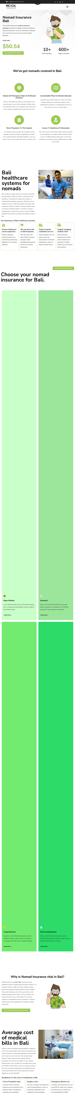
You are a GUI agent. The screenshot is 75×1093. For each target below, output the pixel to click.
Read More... (8, 615)
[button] (67, 6)
